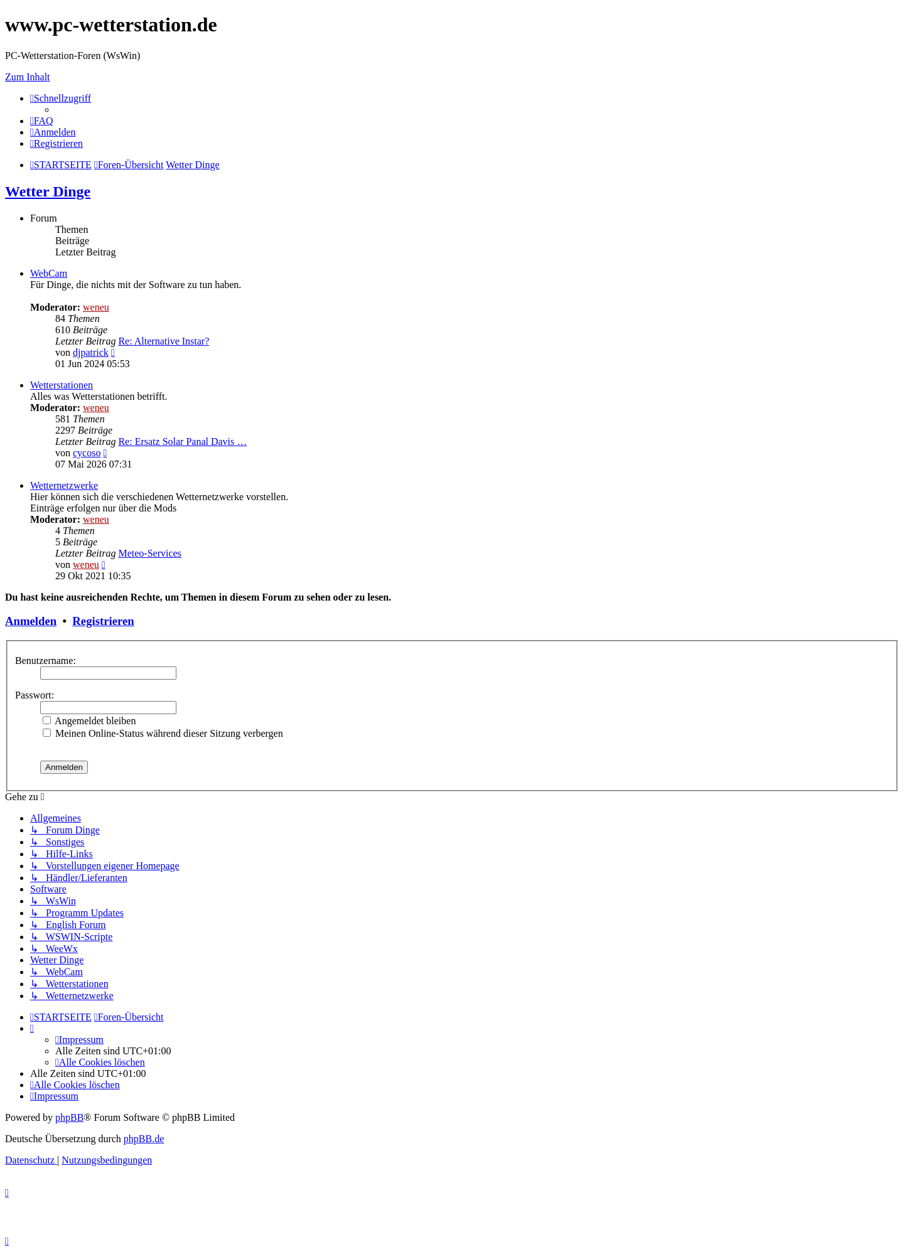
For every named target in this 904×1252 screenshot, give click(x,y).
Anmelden (30, 621)
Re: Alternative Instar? (163, 341)
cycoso (86, 452)
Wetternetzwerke (64, 485)
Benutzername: (45, 660)
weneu (96, 307)
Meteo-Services (149, 553)
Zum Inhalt (27, 77)
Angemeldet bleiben (89, 720)
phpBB (69, 1117)
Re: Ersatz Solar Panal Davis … (182, 441)
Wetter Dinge (47, 191)
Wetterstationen (61, 385)
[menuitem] (41, 120)
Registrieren (103, 621)
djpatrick (91, 352)
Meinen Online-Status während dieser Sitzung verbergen (163, 733)
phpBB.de (144, 1138)
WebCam (48, 273)
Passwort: (34, 695)
